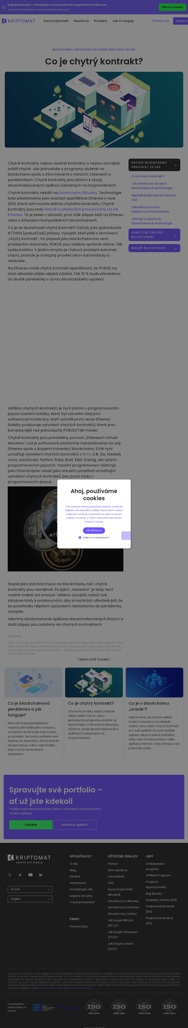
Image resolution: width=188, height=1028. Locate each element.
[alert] (94, 514)
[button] (94, 537)
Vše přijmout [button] (94, 530)
